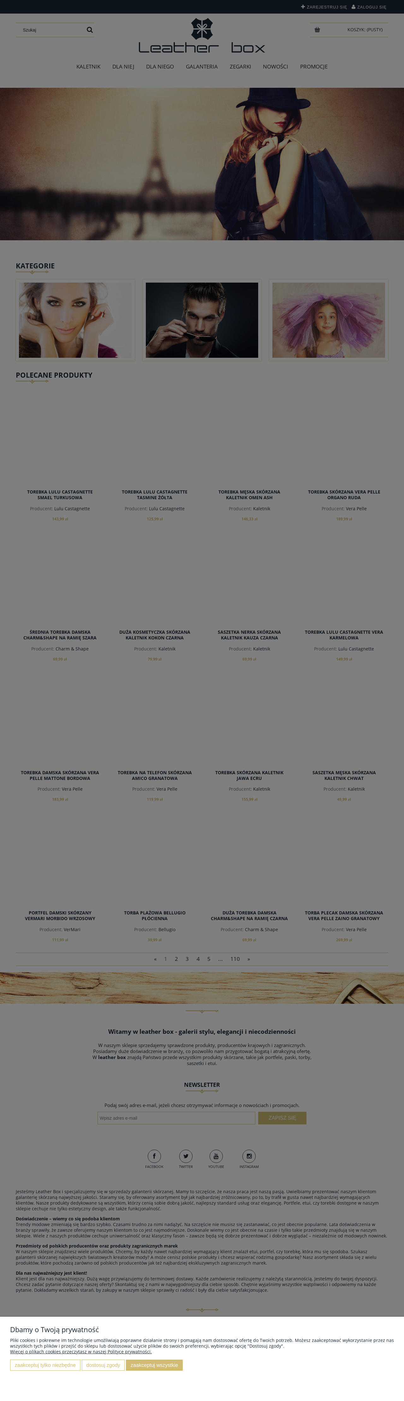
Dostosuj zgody (103, 1365)
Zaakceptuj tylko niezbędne (45, 1365)
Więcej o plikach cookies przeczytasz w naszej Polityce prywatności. (81, 1352)
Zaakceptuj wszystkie (154, 1365)
